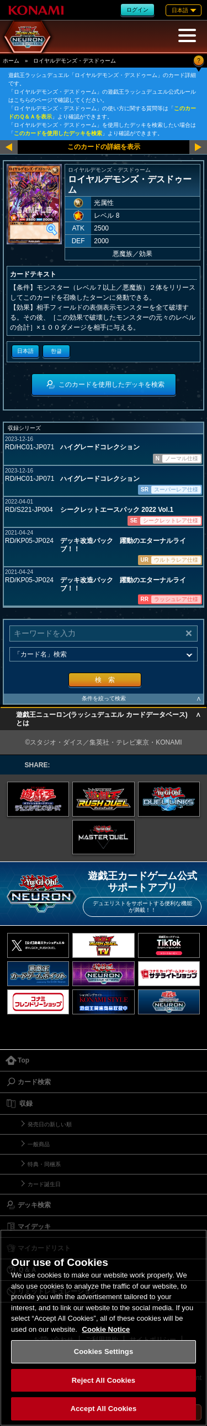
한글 (56, 351)
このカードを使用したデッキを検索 (58, 133)
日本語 (25, 351)
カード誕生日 (44, 1184)
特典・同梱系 (44, 1164)
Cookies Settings (104, 1351)
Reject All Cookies (103, 1380)
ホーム (11, 61)
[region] (103, 1327)
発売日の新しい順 (50, 1124)
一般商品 (39, 1144)
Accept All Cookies (104, 1408)
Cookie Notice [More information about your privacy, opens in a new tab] (106, 1329)
